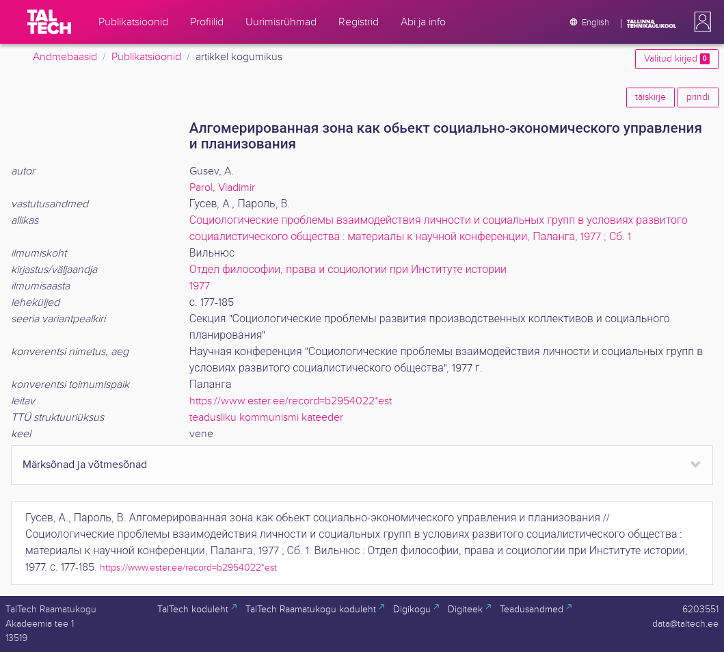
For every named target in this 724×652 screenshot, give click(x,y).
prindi (698, 97)
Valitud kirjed (677, 58)
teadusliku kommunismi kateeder (266, 417)
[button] (700, 22)
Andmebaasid (65, 57)
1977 (199, 286)
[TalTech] (49, 22)
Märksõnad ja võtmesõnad (85, 464)
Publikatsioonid (146, 57)
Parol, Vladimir (222, 187)
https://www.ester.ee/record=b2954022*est (290, 401)
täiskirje (650, 97)
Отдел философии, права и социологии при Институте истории (348, 269)
